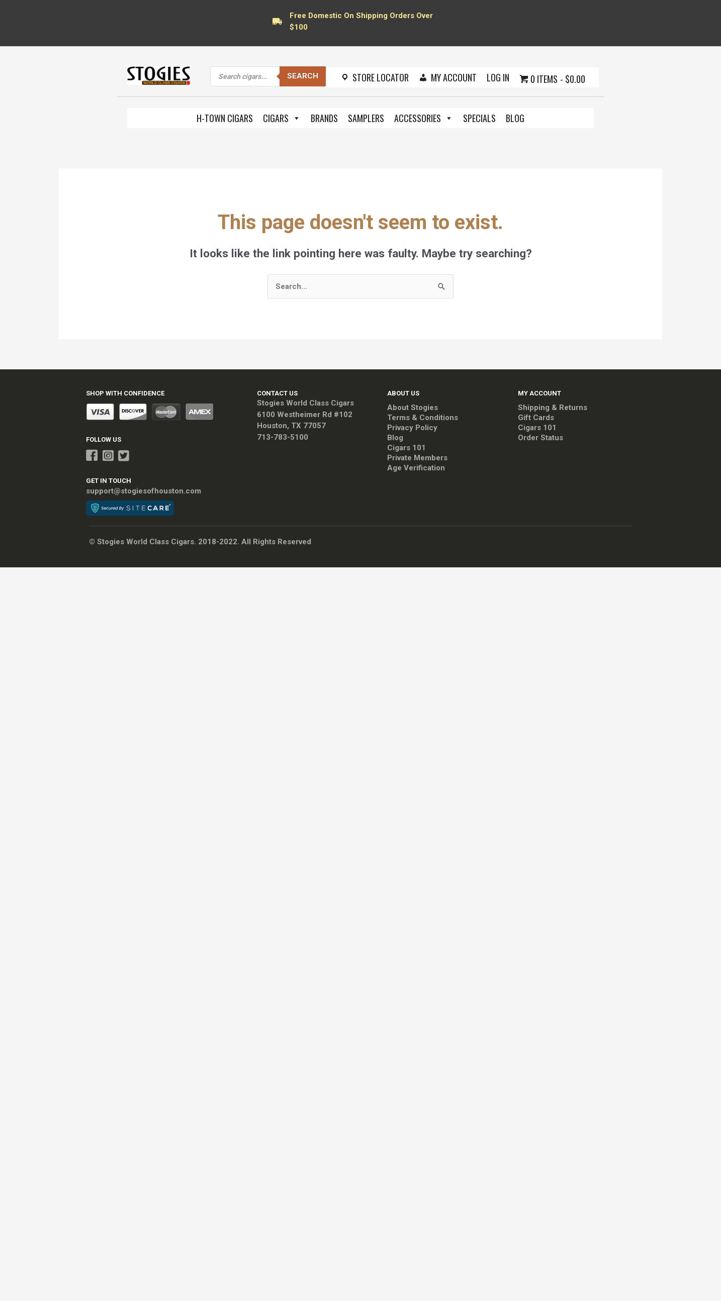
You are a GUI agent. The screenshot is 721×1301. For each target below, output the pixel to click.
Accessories (423, 118)
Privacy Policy (412, 427)
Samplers (366, 118)
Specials (479, 118)
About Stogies (412, 407)
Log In (498, 77)
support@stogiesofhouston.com (143, 490)
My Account (454, 77)
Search (302, 75)
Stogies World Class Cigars (305, 403)
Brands (324, 118)
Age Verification (416, 467)
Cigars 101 (406, 447)
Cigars (282, 118)
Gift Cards (536, 417)
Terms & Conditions (422, 417)
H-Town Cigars (225, 118)
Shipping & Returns (552, 407)
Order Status (540, 437)
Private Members (417, 457)
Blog (515, 118)
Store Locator (380, 77)
